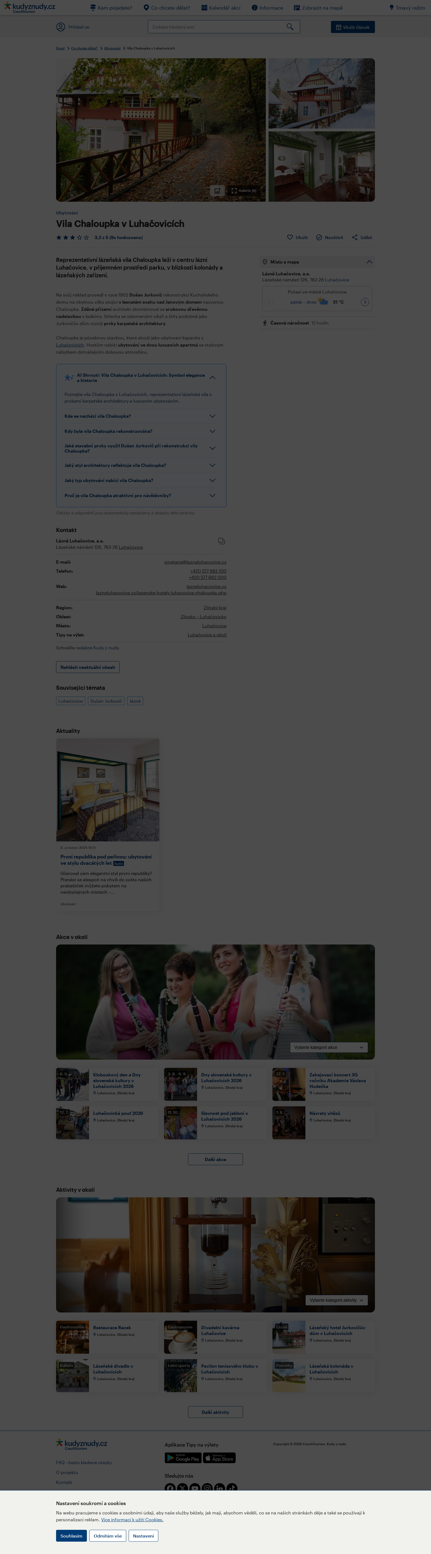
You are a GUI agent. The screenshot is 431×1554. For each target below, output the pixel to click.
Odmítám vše (108, 1535)
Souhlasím (71, 1535)
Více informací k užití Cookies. (132, 1519)
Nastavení (143, 1535)
